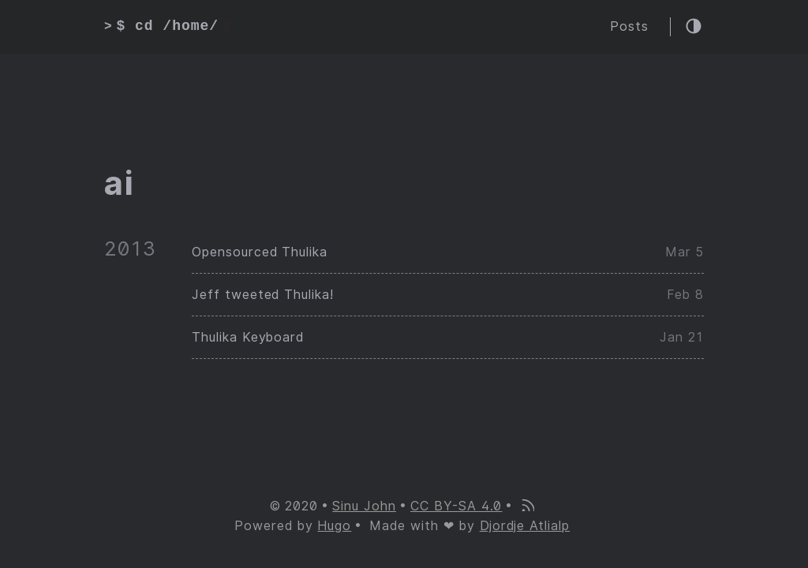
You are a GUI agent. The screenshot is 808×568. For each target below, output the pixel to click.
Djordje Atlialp (525, 525)
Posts (629, 26)
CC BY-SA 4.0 (456, 506)
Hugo (334, 525)
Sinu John (364, 506)
